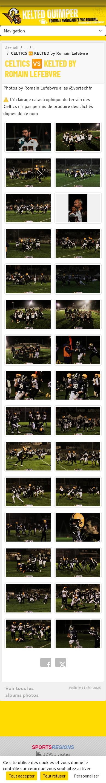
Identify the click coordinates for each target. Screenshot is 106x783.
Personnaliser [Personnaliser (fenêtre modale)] (86, 775)
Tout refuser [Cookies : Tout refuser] (54, 775)
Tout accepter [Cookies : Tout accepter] (22, 775)
